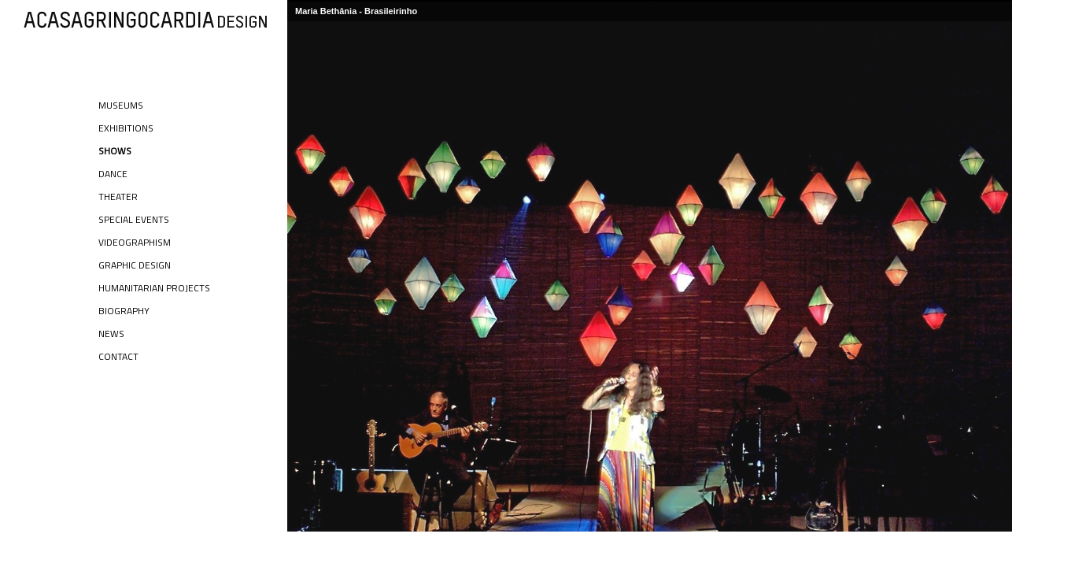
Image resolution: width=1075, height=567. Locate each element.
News (111, 333)
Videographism (134, 242)
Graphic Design (134, 265)
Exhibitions (125, 127)
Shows (114, 150)
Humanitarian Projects (154, 287)
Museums (120, 105)
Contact (118, 356)
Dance (112, 173)
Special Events (133, 219)
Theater (118, 196)
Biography (124, 310)
